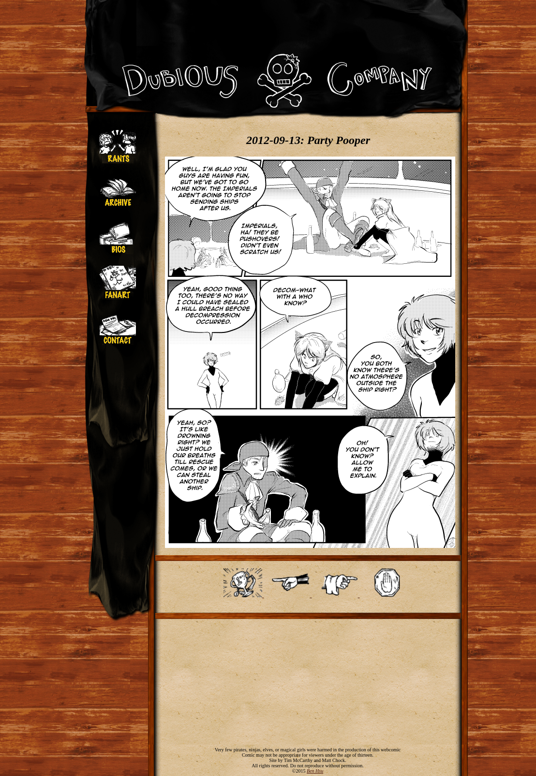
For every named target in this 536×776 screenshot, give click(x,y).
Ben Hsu (315, 771)
